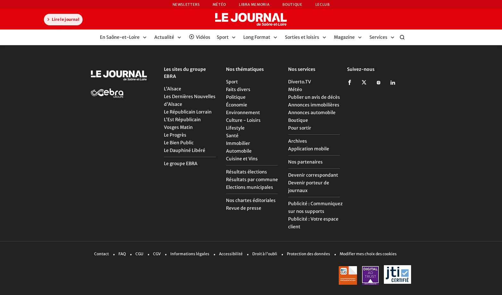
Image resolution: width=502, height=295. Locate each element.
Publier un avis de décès (314, 97)
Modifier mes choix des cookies (368, 253)
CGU (139, 253)
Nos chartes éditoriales (251, 200)
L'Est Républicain (182, 119)
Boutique (292, 4)
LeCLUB (322, 4)
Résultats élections (246, 172)
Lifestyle (235, 128)
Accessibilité (231, 253)
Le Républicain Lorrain (188, 112)
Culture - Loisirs (243, 120)
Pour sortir (299, 128)
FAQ (122, 253)
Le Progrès (175, 135)
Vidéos (203, 37)
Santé (232, 136)
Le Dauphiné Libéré (184, 150)
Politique (236, 97)
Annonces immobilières (313, 105)
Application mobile (308, 149)
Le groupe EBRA (181, 163)
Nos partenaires (305, 162)
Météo (219, 4)
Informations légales (189, 253)
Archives (297, 141)
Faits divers (238, 89)
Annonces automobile (312, 112)
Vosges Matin (178, 127)
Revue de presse (243, 208)
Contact (101, 253)
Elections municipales (249, 187)
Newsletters (186, 4)
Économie (236, 105)
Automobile (239, 151)
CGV (157, 253)
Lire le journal (62, 19)
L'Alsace (172, 89)
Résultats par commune (252, 179)
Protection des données (308, 253)
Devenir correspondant (313, 175)
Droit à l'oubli (264, 253)
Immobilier (238, 143)
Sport (232, 82)
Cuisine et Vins (242, 159)
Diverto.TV (299, 82)
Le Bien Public (179, 143)
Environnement (243, 112)
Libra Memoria (254, 4)
